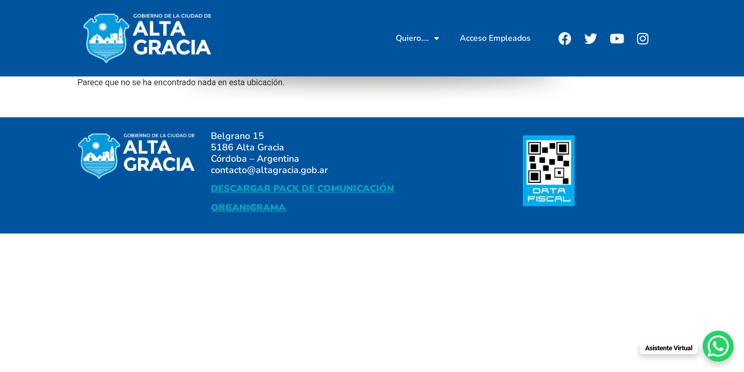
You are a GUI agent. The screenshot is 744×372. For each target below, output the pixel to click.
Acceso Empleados (495, 38)
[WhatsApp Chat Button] (718, 346)
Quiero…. (417, 38)
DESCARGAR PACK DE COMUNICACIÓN (302, 188)
